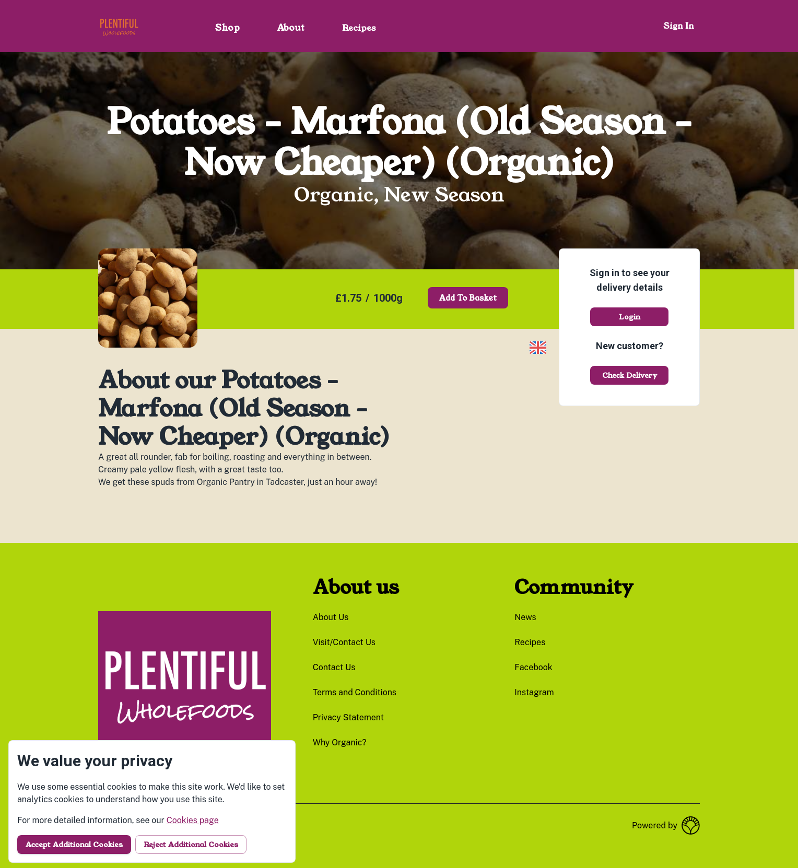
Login (629, 317)
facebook (533, 667)
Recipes (359, 28)
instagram (534, 692)
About (290, 27)
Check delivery (629, 375)
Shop (227, 27)
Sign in (679, 25)
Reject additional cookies (191, 844)
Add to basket (468, 297)
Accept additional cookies (74, 844)
